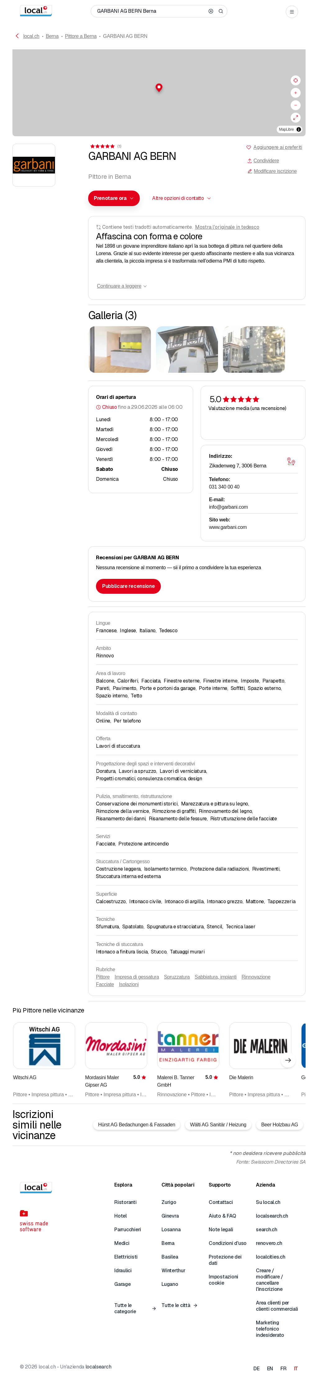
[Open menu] (292, 12)
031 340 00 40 (224, 486)
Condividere (263, 160)
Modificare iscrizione (272, 171)
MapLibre (286, 129)
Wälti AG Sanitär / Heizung (218, 1124)
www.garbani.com (228, 527)
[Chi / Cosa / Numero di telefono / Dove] (151, 11)
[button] (159, 88)
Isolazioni (129, 984)
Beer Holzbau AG (279, 1124)
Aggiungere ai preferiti (277, 147)
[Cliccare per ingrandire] (120, 349)
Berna (52, 36)
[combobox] (114, 198)
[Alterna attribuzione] (298, 129)
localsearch (98, 1366)
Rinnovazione (256, 977)
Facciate (105, 984)
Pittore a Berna (81, 36)
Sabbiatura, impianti (216, 977)
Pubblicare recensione (128, 586)
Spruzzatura (177, 977)
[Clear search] (211, 11)
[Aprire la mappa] (291, 461)
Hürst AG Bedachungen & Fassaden (136, 1124)
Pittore (103, 977)
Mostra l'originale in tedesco (227, 227)
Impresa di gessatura (137, 977)
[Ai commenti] (105, 146)
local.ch (31, 36)
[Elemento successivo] (288, 1060)
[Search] (221, 11)
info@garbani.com (228, 507)
